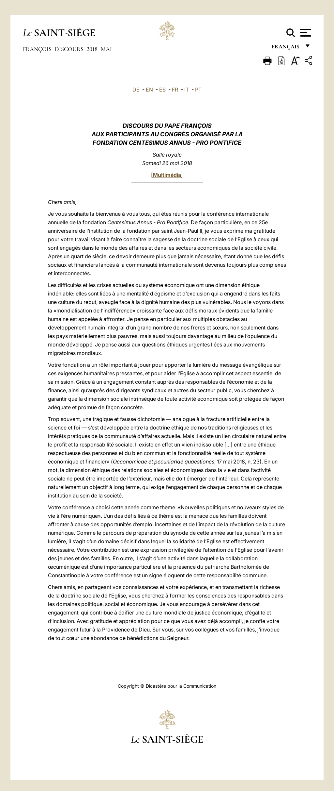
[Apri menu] (304, 32)
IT (186, 89)
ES (162, 89)
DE (136, 89)
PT (198, 89)
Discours (70, 49)
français (286, 48)
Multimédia (167, 175)
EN (149, 89)
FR (175, 89)
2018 (93, 49)
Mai (106, 49)
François (38, 49)
